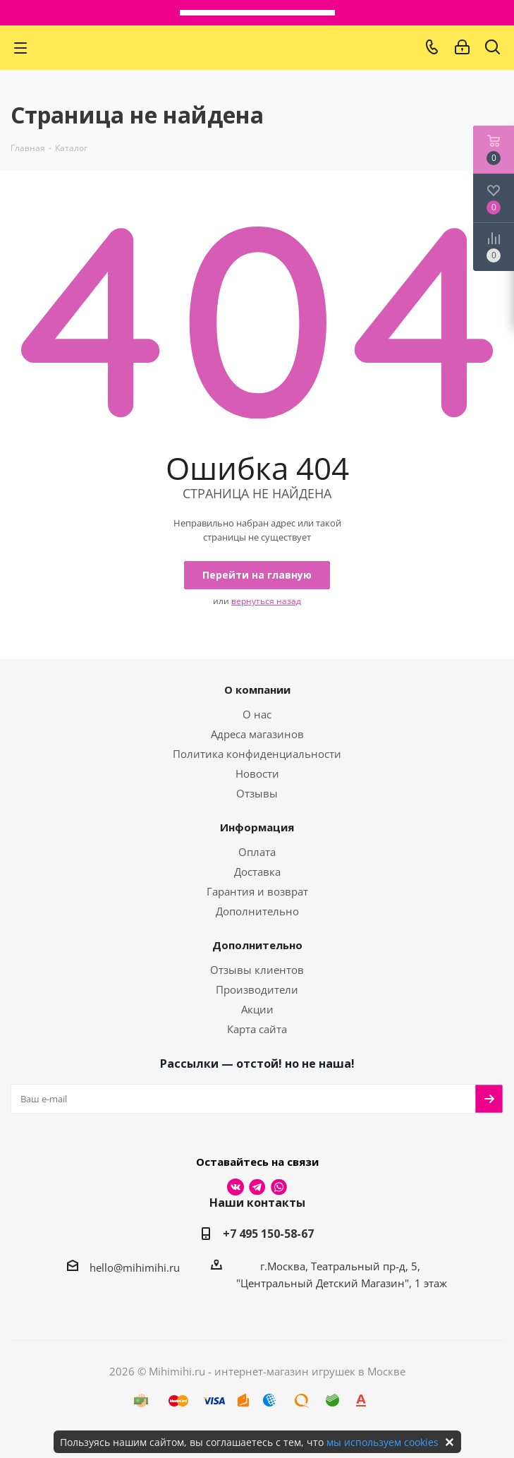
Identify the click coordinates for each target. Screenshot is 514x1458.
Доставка (257, 871)
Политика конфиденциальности (257, 754)
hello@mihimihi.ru (135, 1267)
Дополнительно (257, 911)
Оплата (257, 852)
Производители (257, 989)
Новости (257, 773)
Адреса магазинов (257, 734)
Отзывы (257, 793)
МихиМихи (234, 47)
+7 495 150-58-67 (268, 1233)
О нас (257, 714)
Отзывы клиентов (257, 970)
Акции (257, 1009)
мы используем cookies (382, 1442)
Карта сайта (257, 1029)
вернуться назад (266, 601)
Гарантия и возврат (257, 891)
